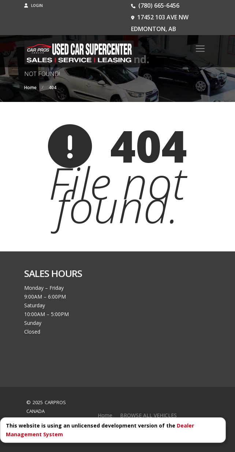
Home (105, 415)
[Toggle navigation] (200, 48)
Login (33, 5)
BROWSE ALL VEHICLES (148, 415)
